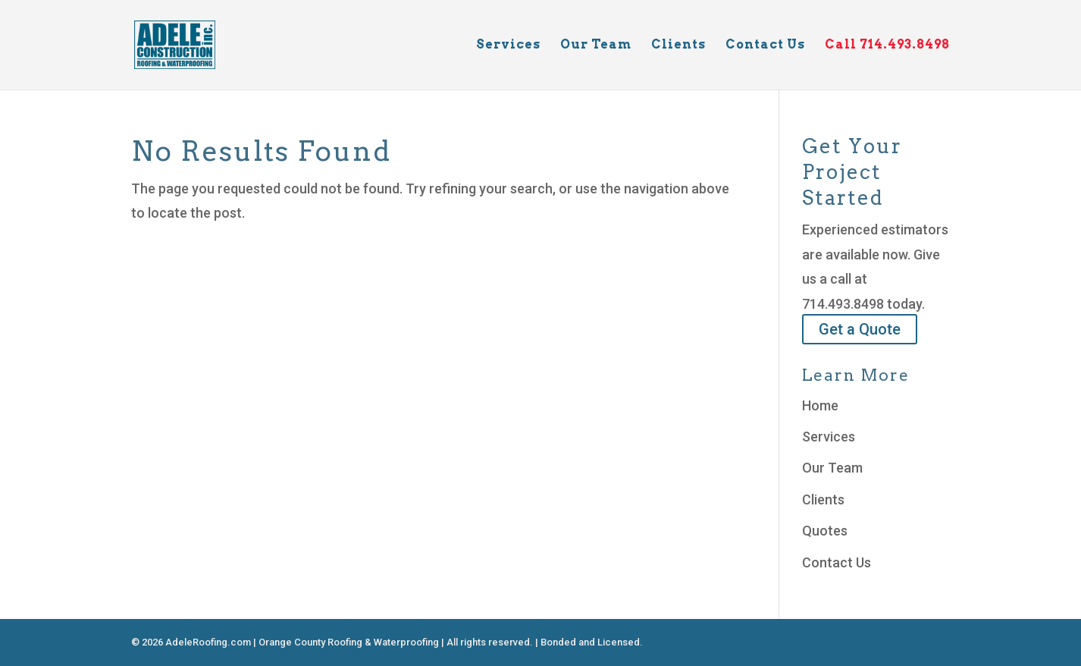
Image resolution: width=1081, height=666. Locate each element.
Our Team (595, 45)
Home (820, 405)
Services (508, 45)
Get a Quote (860, 329)
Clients (678, 45)
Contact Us (765, 45)
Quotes (825, 531)
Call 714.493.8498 (887, 45)
